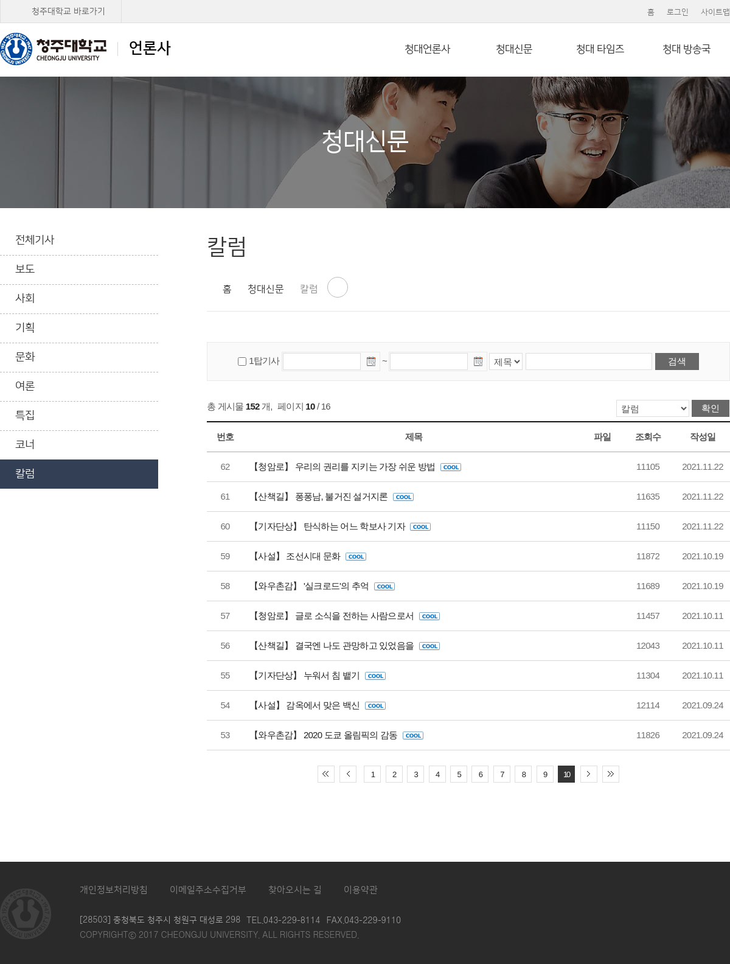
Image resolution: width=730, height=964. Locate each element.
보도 (25, 270)
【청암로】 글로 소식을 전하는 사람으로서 (344, 615)
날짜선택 (372, 363)
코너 (25, 445)
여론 (25, 386)
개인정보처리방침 (114, 890)
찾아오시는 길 (295, 890)
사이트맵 (715, 12)
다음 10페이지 (588, 774)
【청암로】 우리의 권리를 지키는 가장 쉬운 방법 (355, 466)
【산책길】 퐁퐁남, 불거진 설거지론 (331, 496)
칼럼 (25, 474)
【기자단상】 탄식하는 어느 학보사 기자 (340, 526)
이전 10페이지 (347, 774)
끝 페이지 (610, 774)
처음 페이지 (326, 774)
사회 (25, 299)
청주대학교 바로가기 (68, 11)
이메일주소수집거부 (208, 890)
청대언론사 (427, 49)
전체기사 (34, 240)
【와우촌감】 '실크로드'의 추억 (322, 586)
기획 (25, 328)
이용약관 (361, 890)
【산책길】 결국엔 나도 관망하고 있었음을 (344, 645)
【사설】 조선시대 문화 (307, 556)
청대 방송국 (686, 49)
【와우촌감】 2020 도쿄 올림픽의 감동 (336, 735)
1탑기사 (264, 360)
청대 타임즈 (600, 49)
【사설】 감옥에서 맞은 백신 (317, 705)
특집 (25, 416)
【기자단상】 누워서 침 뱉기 (317, 675)
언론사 (85, 48)
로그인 (678, 12)
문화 (25, 357)
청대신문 (514, 49)
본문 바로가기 (365, 0)
